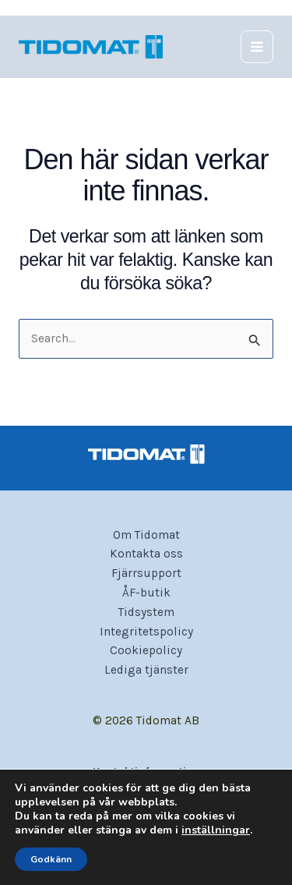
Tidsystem (146, 612)
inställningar (215, 830)
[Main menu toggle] (257, 46)
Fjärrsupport (146, 573)
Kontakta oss (146, 554)
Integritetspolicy (146, 632)
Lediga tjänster (146, 670)
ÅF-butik (146, 593)
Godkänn (51, 859)
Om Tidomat (146, 535)
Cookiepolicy (146, 650)
